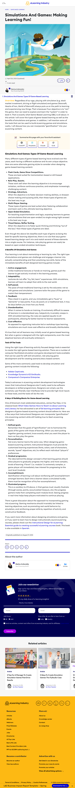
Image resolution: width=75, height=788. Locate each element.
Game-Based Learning (17, 9)
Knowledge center (45, 719)
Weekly (48, 619)
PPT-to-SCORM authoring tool (18, 749)
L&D (11, 619)
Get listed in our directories (48, 761)
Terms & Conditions (12, 782)
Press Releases (12, 726)
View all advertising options (51, 771)
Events (9, 729)
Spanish (25, 528)
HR (6, 619)
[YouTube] (56, 703)
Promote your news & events (49, 764)
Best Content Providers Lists (16, 746)
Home (7, 9)
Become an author (13, 761)
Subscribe (9, 631)
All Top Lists (11, 739)
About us (42, 716)
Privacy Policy (26, 782)
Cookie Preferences (40, 782)
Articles (9, 716)
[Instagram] (67, 703)
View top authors (13, 764)
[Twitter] (44, 703)
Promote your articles (46, 767)
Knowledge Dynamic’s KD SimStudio (24, 374)
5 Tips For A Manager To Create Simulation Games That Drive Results (19, 677)
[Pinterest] (61, 703)
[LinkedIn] (50, 703)
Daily (41, 619)
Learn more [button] (65, 623)
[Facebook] (38, 703)
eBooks (9, 719)
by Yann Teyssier (18, 687)
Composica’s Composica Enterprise (24, 377)
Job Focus (8, 616)
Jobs (8, 733)
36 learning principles (50, 408)
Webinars (10, 722)
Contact (42, 722)
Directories (10, 736)
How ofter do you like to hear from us (51, 616)
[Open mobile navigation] (3, 3)
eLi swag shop (44, 726)
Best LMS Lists (11, 743)
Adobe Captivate (16, 371)
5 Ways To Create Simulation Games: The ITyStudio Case (51, 676)
